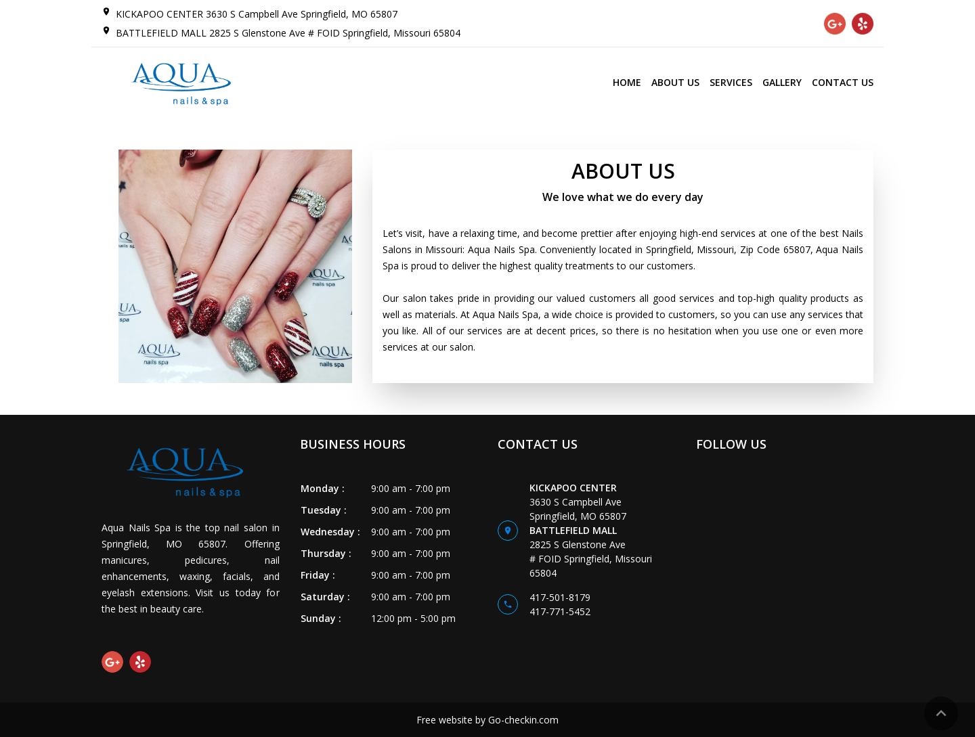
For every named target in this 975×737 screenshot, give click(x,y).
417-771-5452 (559, 611)
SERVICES (731, 82)
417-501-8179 (559, 597)
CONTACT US (842, 82)
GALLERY (782, 82)
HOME (627, 82)
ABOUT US (675, 82)
